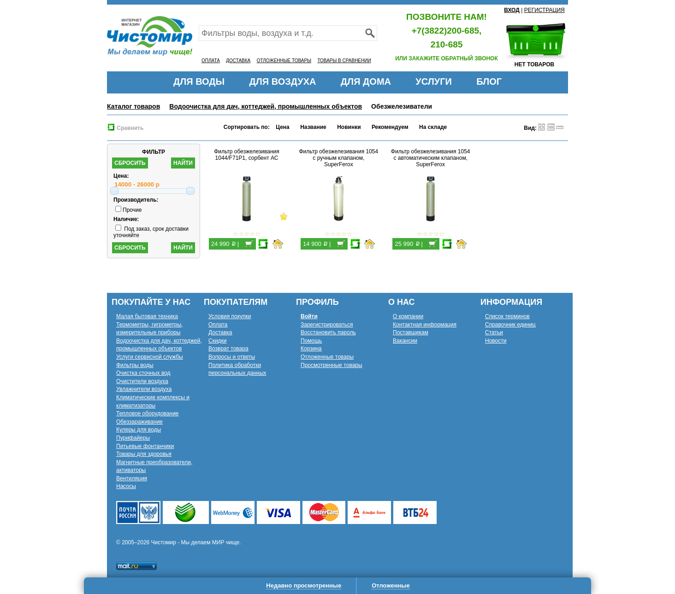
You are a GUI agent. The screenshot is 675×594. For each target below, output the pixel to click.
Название (313, 127)
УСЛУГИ (433, 81)
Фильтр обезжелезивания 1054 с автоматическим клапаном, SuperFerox (430, 158)
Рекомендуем (390, 127)
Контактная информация (424, 324)
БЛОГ (489, 81)
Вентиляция (131, 478)
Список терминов (507, 316)
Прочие (128, 210)
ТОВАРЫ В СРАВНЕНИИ (344, 60)
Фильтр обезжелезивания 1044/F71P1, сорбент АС (246, 154)
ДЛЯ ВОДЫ (199, 81)
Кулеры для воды (138, 429)
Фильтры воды (135, 365)
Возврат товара (228, 348)
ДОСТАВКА (238, 60)
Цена (283, 127)
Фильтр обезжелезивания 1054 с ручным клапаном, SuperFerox (339, 158)
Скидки (217, 341)
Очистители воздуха (142, 381)
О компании (408, 316)
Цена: (121, 176)
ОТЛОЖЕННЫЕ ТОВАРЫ (284, 60)
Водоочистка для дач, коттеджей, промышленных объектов (265, 106)
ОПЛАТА (210, 60)
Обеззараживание (139, 422)
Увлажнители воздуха (144, 389)
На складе (433, 127)
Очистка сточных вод (143, 373)
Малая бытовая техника (147, 316)
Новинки (349, 127)
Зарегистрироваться (327, 324)
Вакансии (405, 341)
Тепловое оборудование (147, 413)
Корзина (311, 348)
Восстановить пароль (328, 332)
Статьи (494, 332)
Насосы (126, 486)
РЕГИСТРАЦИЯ (544, 10)
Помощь (311, 341)
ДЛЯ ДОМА (366, 81)
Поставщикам (410, 332)
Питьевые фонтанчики (145, 446)
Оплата (217, 324)
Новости (495, 341)
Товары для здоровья (144, 454)
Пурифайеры (133, 438)
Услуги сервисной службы (149, 357)
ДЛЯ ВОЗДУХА (282, 81)
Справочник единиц (510, 324)
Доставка (220, 332)
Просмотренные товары (331, 365)
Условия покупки (229, 316)
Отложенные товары (327, 357)
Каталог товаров (133, 106)
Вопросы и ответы (231, 357)
